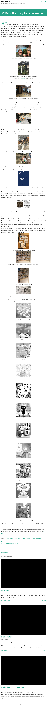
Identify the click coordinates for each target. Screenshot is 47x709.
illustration (33, 538)
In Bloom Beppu (29, 40)
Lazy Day (5, 590)
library (37, 538)
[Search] (41, 1)
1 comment (6, 650)
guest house (23, 538)
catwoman (12, 538)
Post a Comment (4, 552)
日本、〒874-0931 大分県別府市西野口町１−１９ (12, 543)
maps (40, 538)
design (19, 538)
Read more (44, 600)
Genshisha (39, 399)
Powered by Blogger (24, 704)
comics (16, 538)
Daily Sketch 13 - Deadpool (12, 687)
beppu (7, 538)
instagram (17, 5)
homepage (23, 78)
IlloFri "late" (6, 637)
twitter (7, 5)
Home (2, 5)
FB (11, 5)
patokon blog (5, 2)
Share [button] (2, 600)
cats (9, 538)
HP (21, 5)
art (4, 538)
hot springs (28, 538)
